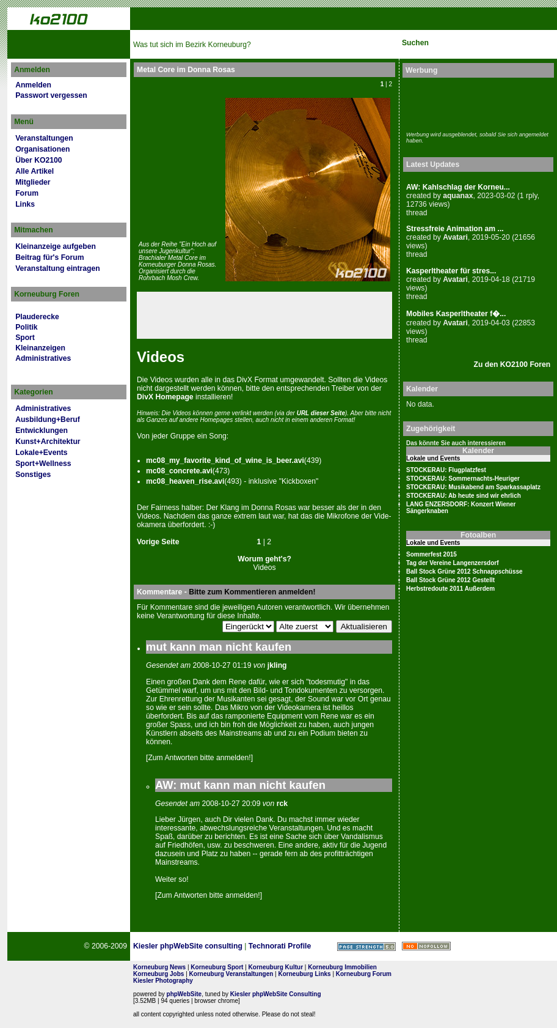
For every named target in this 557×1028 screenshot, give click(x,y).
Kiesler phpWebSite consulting (187, 946)
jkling (277, 665)
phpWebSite (184, 994)
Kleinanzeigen (40, 348)
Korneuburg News (159, 967)
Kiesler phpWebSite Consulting (275, 994)
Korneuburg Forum (363, 974)
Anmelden (33, 85)
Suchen (415, 43)
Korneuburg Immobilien (342, 967)
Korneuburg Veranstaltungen (231, 974)
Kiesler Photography (163, 980)
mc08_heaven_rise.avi (185, 481)
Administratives (43, 358)
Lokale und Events (433, 458)
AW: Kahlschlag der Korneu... (458, 187)
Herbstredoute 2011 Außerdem (450, 588)
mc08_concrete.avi (179, 471)
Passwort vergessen (51, 95)
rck (282, 803)
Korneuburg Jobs (158, 974)
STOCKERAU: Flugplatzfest (446, 470)
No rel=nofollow (426, 946)
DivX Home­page (165, 397)
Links (25, 204)
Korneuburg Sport (217, 967)
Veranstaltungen (44, 138)
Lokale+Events (41, 452)
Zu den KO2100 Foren (512, 364)
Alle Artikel (34, 171)
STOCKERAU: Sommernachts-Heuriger (463, 478)
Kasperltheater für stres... (451, 271)
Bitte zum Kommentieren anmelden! (252, 592)
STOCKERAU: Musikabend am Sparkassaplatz (473, 487)
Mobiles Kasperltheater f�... (456, 313)
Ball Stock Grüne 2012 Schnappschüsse (464, 571)
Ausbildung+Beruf (47, 419)
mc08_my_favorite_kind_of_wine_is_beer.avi (225, 460)
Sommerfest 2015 (431, 554)
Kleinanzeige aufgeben (55, 246)
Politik (26, 327)
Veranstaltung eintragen (57, 268)
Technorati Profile (280, 946)
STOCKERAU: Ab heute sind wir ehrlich (463, 495)
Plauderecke (37, 316)
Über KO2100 (38, 160)
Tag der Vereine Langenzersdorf (452, 563)
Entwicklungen (41, 430)
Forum (26, 193)
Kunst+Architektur (47, 441)
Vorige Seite (158, 542)
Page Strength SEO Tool (366, 946)
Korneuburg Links (304, 974)
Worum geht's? (264, 559)
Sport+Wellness (43, 463)
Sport (25, 337)
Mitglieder (32, 182)
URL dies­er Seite (321, 413)
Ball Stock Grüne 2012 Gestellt (450, 580)
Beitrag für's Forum (49, 257)
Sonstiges (33, 474)
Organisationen (42, 149)
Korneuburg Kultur (276, 967)
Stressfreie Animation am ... (455, 228)
